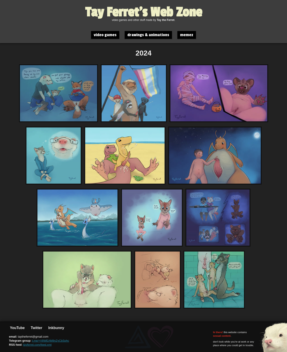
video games (105, 35)
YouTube (17, 328)
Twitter (36, 328)
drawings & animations (148, 35)
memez (186, 35)
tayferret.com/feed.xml (37, 344)
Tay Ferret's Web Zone (143, 12)
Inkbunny (55, 328)
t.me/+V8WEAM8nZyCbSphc (50, 340)
